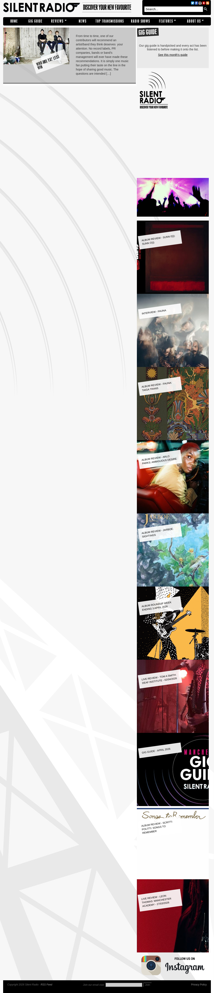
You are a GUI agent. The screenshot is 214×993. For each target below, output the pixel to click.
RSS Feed (46, 984)
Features (166, 21)
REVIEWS (57, 21)
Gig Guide (35, 21)
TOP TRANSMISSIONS (110, 21)
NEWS (83, 21)
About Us (194, 21)
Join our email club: (93, 984)
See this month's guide (172, 54)
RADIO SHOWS (140, 21)
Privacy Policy (199, 984)
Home (14, 21)
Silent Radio (71, 7)
